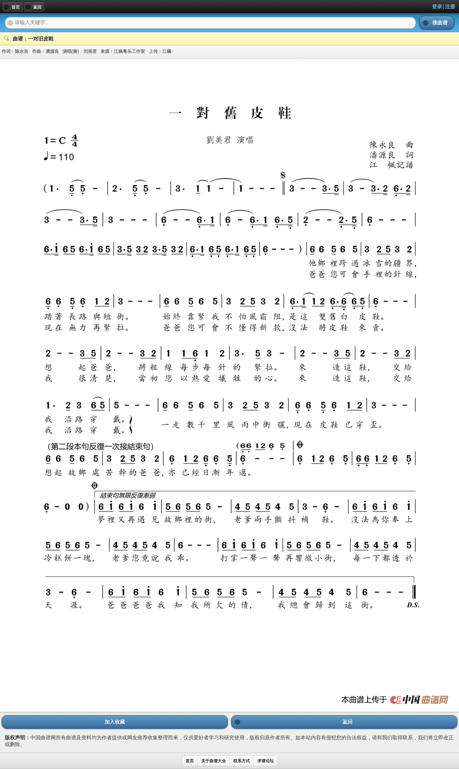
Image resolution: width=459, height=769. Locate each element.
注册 (450, 6)
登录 (437, 6)
